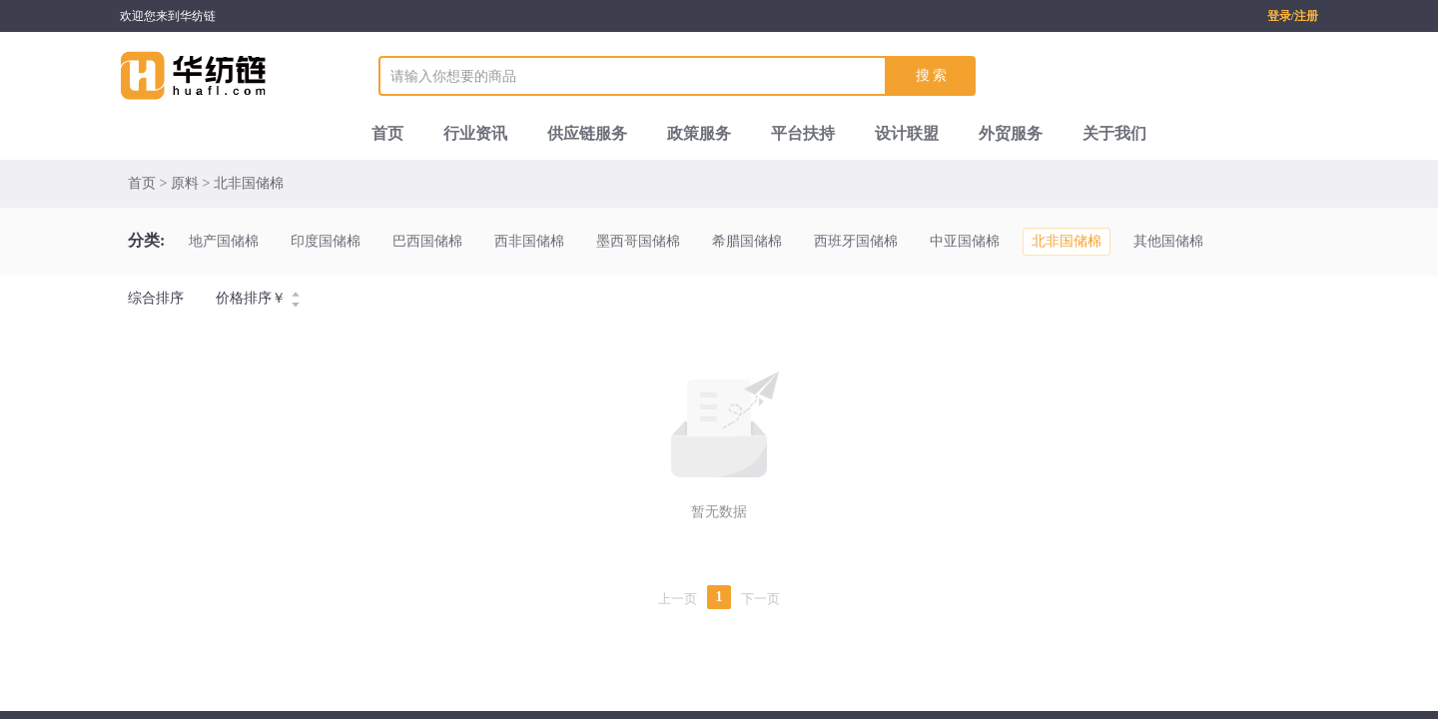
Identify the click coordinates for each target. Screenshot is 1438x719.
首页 (387, 133)
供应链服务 (587, 133)
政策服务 (699, 133)
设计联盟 (907, 133)
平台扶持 (803, 133)
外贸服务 (1011, 133)
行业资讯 (475, 133)
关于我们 (1114, 133)
